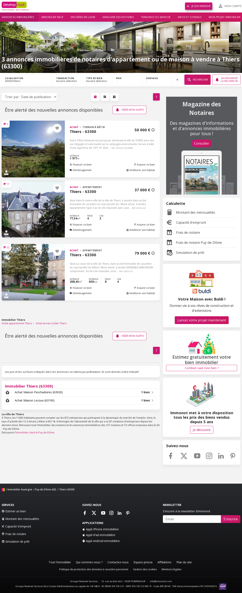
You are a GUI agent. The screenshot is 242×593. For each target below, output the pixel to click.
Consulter (201, 143)
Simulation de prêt (185, 252)
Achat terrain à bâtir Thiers (51, 323)
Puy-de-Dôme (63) (45, 489)
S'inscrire (231, 519)
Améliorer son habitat (140, 170)
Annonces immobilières (18, 17)
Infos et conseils (190, 17)
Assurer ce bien (144, 164)
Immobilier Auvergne (20, 489)
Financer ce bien (81, 164)
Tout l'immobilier (60, 562)
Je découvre (202, 429)
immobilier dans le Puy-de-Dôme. (35, 432)
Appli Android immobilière (101, 541)
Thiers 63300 (66, 489)
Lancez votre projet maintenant (201, 320)
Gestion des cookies (145, 569)
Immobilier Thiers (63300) (29, 386)
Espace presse (143, 562)
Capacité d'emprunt (186, 222)
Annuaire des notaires (118, 17)
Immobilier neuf (52, 17)
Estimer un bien (14, 511)
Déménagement (80, 170)
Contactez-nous (118, 562)
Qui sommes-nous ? (89, 562)
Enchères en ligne (83, 17)
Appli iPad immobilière (98, 535)
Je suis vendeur (198, 6)
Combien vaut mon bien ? (202, 368)
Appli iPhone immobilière (100, 529)
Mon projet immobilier (225, 17)
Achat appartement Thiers (17, 323)
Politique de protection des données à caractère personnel (93, 569)
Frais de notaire (183, 232)
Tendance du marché (156, 17)
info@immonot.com (161, 581)
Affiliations (164, 562)
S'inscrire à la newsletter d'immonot (186, 511)
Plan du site (184, 562)
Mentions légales (171, 569)
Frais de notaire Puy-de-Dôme (194, 242)
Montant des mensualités (190, 212)
